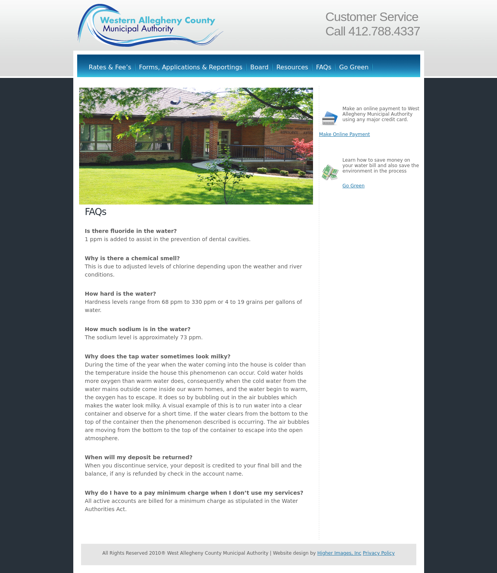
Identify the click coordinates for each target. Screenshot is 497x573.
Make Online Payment (344, 134)
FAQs (323, 67)
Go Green (354, 67)
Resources (292, 67)
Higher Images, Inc (339, 553)
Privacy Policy (379, 553)
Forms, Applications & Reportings (190, 67)
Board (259, 67)
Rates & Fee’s (110, 67)
